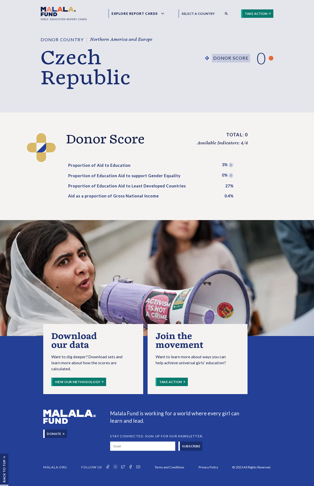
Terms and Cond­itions (169, 467)
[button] (230, 165)
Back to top (4, 470)
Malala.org (55, 467)
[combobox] (200, 13)
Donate (54, 434)
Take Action (256, 13)
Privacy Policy (208, 467)
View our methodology (77, 382)
